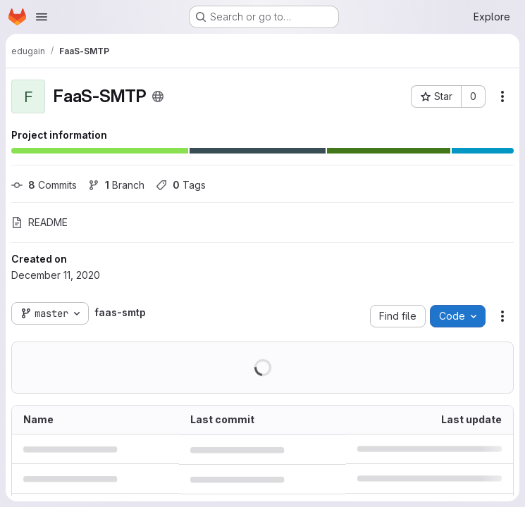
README (39, 222)
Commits (44, 185)
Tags (181, 185)
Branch (116, 185)
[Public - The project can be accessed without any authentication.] (157, 96)
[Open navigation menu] (41, 17)
